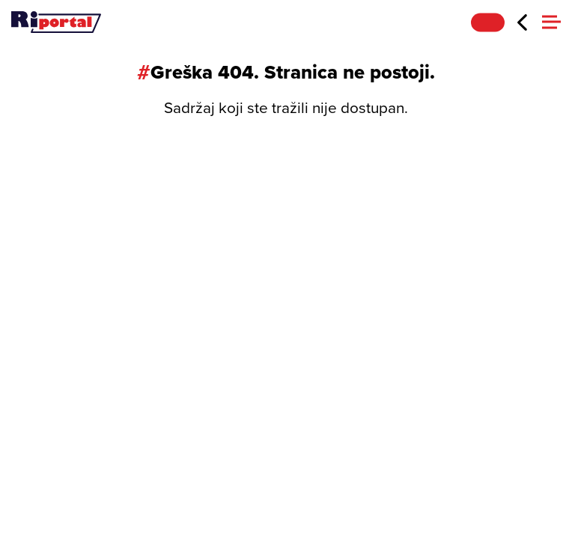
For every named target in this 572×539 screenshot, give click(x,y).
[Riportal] (56, 22)
